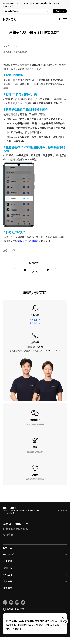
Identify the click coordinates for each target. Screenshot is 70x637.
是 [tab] (25, 270)
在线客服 (33, 319)
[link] (5, 602)
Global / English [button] (12, 11)
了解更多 (17, 628)
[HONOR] (8, 508)
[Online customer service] (65, 621)
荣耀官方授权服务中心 (29, 241)
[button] (11, 602)
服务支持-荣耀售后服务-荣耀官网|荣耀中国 (21, 510)
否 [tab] (48, 270)
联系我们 (33, 323)
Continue (60, 11)
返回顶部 (62, 510)
